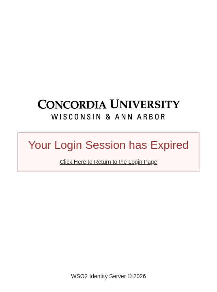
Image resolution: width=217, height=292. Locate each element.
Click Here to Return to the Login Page (108, 162)
